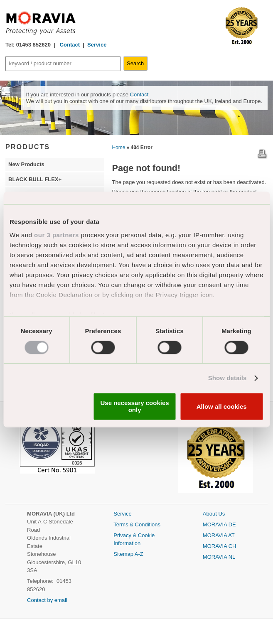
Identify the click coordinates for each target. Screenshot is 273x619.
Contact (69, 45)
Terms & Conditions (136, 524)
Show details (227, 377)
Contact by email (47, 600)
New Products (26, 164)
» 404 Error (139, 147)
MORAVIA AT (219, 535)
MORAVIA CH (219, 546)
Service (96, 45)
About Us (214, 514)
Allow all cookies (222, 406)
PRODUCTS (27, 146)
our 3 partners (56, 234)
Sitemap (124, 554)
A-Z (139, 554)
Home (118, 147)
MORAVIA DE (219, 524)
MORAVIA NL (219, 557)
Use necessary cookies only (135, 407)
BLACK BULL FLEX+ (34, 179)
